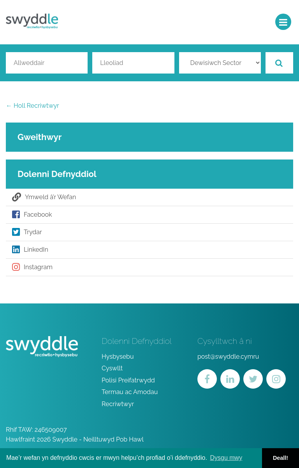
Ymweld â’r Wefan (44, 197)
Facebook (32, 214)
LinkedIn (30, 249)
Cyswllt (112, 368)
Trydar (27, 232)
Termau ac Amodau (130, 392)
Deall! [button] (280, 458)
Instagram (32, 267)
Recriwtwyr (118, 404)
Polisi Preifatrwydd (128, 380)
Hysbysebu (118, 356)
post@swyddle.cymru (228, 356)
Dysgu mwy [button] (226, 457)
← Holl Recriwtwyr (32, 105)
